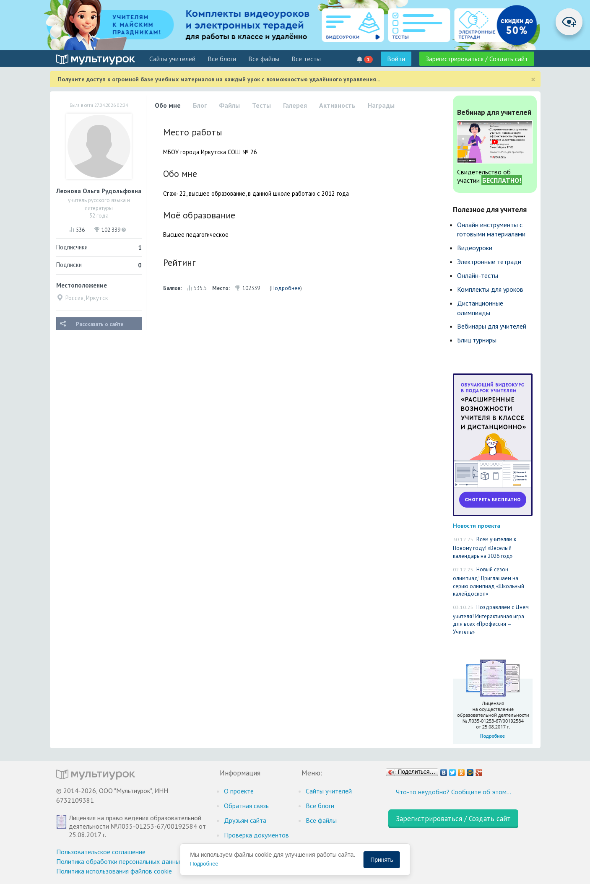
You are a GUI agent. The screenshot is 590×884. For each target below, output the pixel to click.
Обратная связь (246, 805)
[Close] (533, 79)
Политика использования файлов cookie (114, 871)
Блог (200, 105)
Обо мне (168, 105)
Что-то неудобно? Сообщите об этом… (453, 792)
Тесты (261, 105)
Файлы (229, 105)
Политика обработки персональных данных (119, 861)
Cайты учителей (172, 58)
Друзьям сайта (245, 820)
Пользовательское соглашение (101, 852)
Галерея (295, 105)
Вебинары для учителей (491, 326)
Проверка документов (256, 835)
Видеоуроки (474, 248)
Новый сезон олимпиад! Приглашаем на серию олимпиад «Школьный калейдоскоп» (488, 582)
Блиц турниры (476, 340)
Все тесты (306, 58)
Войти (396, 58)
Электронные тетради (489, 261)
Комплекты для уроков (490, 289)
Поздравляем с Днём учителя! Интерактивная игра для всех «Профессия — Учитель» (491, 619)
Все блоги (222, 58)
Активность (337, 105)
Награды (381, 105)
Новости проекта (476, 525)
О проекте (239, 791)
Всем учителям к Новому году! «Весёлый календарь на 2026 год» (484, 548)
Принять (381, 859)
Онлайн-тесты (477, 275)
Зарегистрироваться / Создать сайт (477, 58)
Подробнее (285, 288)
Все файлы (263, 58)
